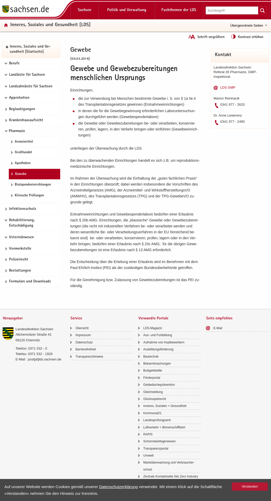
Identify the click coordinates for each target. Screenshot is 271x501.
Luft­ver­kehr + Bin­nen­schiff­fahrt (164, 427)
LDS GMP (228, 87)
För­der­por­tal (151, 378)
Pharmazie (17, 131)
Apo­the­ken (22, 163)
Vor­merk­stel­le (20, 249)
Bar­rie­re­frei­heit (85, 349)
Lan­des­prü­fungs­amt (157, 420)
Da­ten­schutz (84, 342)
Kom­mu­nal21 (152, 413)
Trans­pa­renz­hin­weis (89, 356)
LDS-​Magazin (152, 328)
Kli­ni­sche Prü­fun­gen (29, 195)
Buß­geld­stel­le (152, 370)
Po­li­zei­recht (18, 259)
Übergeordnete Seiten (246, 25)
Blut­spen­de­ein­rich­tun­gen (33, 185)
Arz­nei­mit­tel (24, 142)
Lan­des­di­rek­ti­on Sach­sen (34, 329)
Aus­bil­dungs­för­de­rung (158, 349)
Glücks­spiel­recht (154, 399)
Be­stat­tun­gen (20, 271)
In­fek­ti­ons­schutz (22, 209)
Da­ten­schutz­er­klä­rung (118, 486)
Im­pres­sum (83, 335)
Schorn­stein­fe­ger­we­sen (159, 441)
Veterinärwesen (21, 237)
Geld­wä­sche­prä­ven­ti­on (159, 385)
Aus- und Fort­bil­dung (157, 335)
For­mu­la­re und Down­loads (30, 281)
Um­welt (148, 455)
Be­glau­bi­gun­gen (22, 109)
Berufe (14, 63)
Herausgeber (13, 318)
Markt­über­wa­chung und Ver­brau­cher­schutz (169, 466)
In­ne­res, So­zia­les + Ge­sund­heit (165, 406)
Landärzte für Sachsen (27, 75)
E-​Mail (217, 328)
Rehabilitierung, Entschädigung (22, 223)
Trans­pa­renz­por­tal (155, 448)
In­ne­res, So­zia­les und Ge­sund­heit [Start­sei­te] (30, 49)
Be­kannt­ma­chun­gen (157, 363)
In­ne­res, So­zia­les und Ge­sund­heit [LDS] (50, 25)
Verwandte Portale (153, 318)
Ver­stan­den (250, 486)
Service (76, 318)
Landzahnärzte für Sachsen (30, 86)
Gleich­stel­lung (153, 392)
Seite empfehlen (219, 318)
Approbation (19, 98)
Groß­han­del (23, 152)
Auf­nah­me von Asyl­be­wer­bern (163, 342)
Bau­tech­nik (151, 356)
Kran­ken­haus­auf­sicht (26, 120)
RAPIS (148, 434)
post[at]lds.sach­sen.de (44, 359)
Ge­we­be (20, 174)
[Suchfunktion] (232, 10)
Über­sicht (82, 328)
